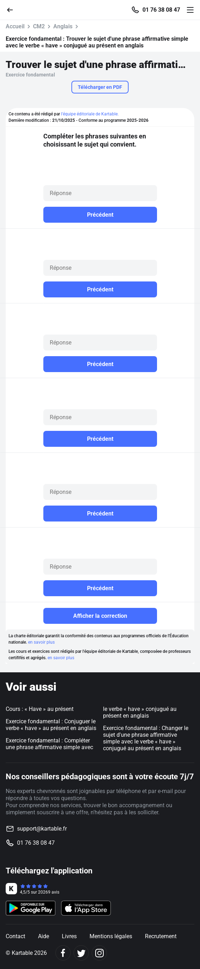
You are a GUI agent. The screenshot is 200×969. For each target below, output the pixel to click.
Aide (43, 936)
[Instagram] (99, 953)
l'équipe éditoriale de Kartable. (90, 114)
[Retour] (13, 9)
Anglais (62, 26)
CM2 (39, 26)
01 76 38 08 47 (161, 10)
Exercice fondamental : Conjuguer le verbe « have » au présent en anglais (51, 724)
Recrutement (161, 936)
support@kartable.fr (42, 828)
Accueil (15, 26)
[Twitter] (81, 953)
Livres (69, 936)
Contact (15, 936)
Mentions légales (111, 936)
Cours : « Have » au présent (40, 709)
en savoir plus (41, 642)
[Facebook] (63, 953)
